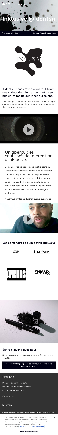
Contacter (8, 396)
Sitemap (7, 405)
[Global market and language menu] (19, 4)
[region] (29, 424)
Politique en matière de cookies (16, 387)
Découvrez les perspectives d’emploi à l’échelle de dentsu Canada (29, 365)
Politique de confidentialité (14, 383)
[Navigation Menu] (54, 4)
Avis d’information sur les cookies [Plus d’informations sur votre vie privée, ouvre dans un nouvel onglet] (32, 426)
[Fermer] (54, 417)
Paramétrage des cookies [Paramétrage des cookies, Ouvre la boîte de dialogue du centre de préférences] (28, 431)
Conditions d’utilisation (13, 390)
